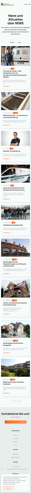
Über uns (15, 435)
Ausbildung (15, 454)
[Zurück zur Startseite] (7, 4)
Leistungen (15, 438)
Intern (19, 42)
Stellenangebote (15, 457)
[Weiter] (19, 400)
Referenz (12, 42)
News (15, 445)
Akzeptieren (8, 488)
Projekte (15, 441)
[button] (27, 4)
